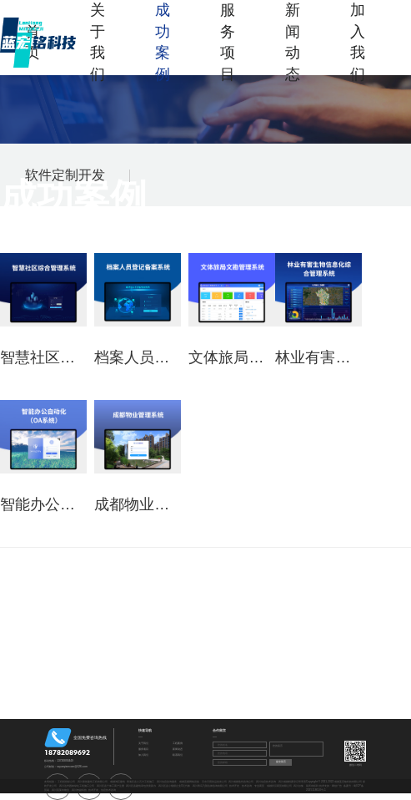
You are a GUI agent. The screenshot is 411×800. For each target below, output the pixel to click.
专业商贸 (259, 785)
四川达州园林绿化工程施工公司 (76, 785)
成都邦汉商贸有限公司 (279, 785)
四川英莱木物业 (60, 790)
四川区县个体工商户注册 (110, 785)
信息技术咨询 (108, 790)
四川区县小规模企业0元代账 (174, 785)
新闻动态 (292, 42)
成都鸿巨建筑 (117, 781)
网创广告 (337, 785)
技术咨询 (247, 785)
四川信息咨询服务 (167, 781)
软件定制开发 (65, 175)
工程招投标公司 (66, 781)
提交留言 (281, 761)
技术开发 (234, 785)
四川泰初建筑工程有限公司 (93, 781)
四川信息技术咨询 (266, 781)
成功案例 (162, 42)
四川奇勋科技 (79, 790)
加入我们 (357, 42)
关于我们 (97, 42)
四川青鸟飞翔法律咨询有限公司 (210, 785)
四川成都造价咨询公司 (240, 781)
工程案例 (178, 743)
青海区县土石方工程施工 (140, 781)
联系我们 (178, 755)
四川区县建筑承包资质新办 (141, 785)
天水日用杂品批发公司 (214, 781)
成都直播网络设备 (189, 781)
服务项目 (227, 42)
